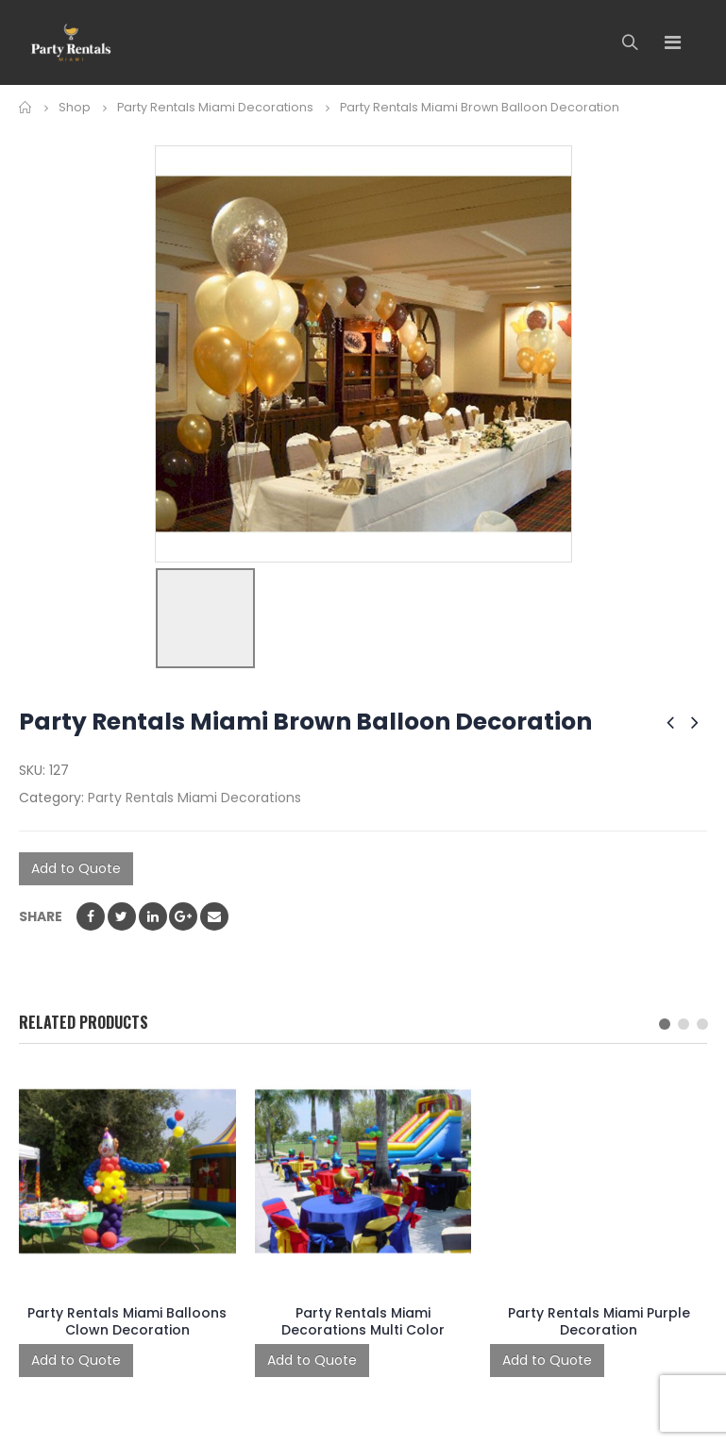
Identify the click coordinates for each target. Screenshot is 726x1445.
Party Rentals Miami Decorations (194, 797)
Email (214, 916)
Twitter (122, 916)
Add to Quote (76, 868)
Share (40, 916)
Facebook (90, 916)
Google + (183, 916)
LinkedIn (153, 916)
